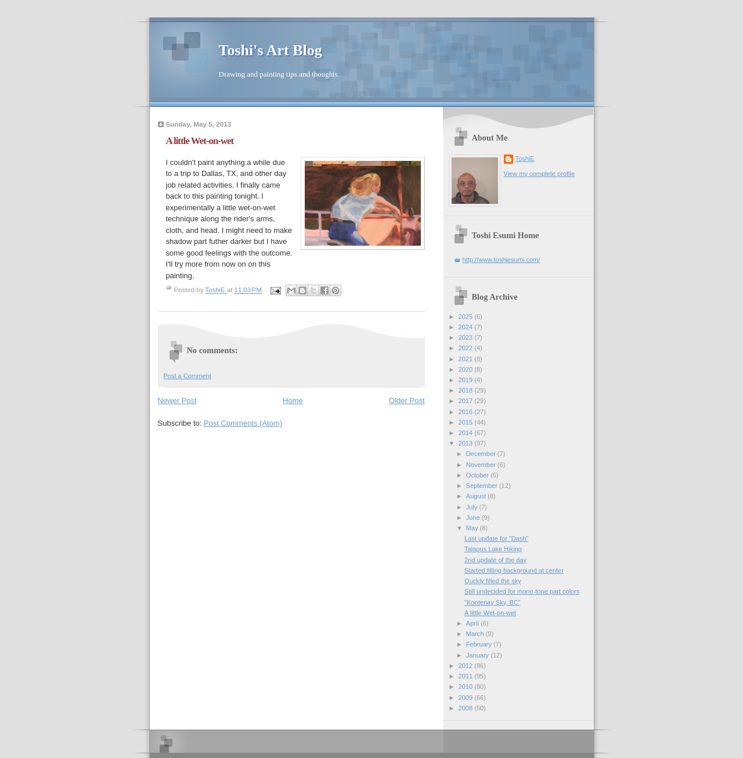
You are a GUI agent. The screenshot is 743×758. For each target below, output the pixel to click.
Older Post (406, 400)
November (481, 464)
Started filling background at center (514, 570)
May (473, 528)
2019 (467, 379)
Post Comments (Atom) (243, 423)
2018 (467, 390)
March (476, 633)
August (477, 496)
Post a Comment (187, 375)
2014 (467, 432)
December (481, 453)
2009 (467, 697)
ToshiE (525, 158)
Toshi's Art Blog (270, 50)
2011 (467, 676)
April (473, 623)
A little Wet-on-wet (490, 612)
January (478, 655)
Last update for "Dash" (496, 538)
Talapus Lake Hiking (493, 548)
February (479, 644)
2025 (467, 316)
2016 (467, 411)
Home (293, 400)
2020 (467, 369)
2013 (467, 443)
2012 (467, 665)
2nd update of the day (495, 559)
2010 (467, 686)
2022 (467, 347)
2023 (467, 337)
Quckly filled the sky (492, 580)
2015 (467, 422)
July (472, 507)
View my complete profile (539, 173)
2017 (467, 400)
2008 (467, 708)
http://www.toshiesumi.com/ (501, 259)
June (474, 517)
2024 (467, 327)
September (482, 485)
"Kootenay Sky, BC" (492, 602)
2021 (467, 358)
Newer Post (177, 400)
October (478, 475)
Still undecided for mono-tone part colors (521, 591)
